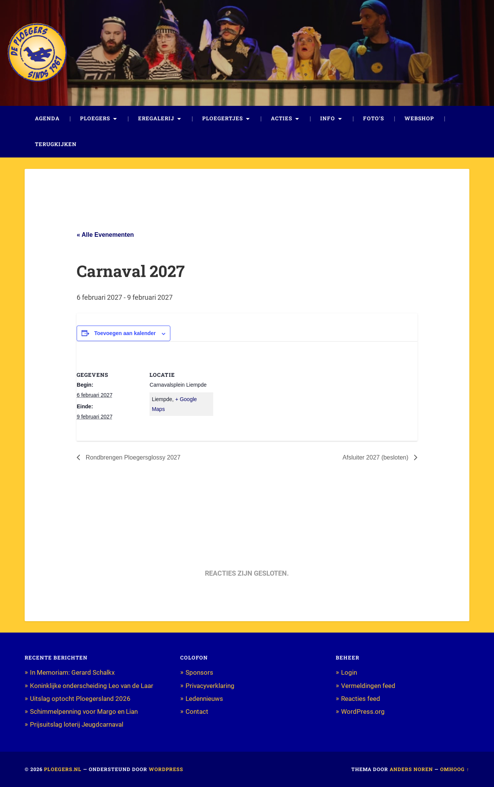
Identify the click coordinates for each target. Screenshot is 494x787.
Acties (281, 118)
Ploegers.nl (63, 769)
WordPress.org (363, 711)
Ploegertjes (222, 118)
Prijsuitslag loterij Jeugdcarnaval (76, 724)
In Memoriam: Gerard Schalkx (72, 672)
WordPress (166, 769)
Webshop (419, 118)
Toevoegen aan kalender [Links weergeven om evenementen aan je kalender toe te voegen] (125, 333)
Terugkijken (56, 144)
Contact (197, 711)
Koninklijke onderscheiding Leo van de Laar (91, 685)
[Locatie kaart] (262, 394)
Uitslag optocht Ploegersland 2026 (80, 698)
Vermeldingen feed (368, 685)
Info (327, 118)
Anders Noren (411, 769)
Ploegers (95, 118)
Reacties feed (360, 698)
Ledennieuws (204, 698)
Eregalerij (156, 118)
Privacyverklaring (210, 685)
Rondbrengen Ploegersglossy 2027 (132, 457)
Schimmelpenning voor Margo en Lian (84, 711)
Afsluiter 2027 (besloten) (376, 457)
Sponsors (199, 672)
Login (349, 672)
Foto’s (373, 118)
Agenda (47, 118)
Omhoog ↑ (454, 769)
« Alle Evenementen (105, 234)
